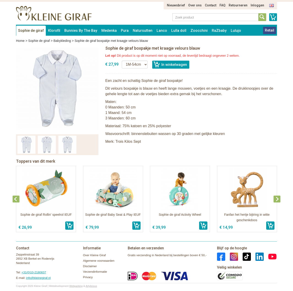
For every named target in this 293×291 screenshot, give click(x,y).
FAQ (222, 5)
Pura (125, 30)
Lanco (162, 30)
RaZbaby (219, 30)
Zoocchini (199, 30)
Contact (210, 5)
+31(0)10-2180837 (34, 272)
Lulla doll (178, 30)
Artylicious (91, 286)
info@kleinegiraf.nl (38, 278)
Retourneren (238, 5)
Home (20, 41)
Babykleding (62, 41)
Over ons (195, 5)
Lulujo (236, 30)
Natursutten (142, 30)
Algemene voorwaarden (98, 260)
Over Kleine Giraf (94, 255)
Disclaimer (90, 266)
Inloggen (257, 5)
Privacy (88, 277)
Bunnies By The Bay (80, 30)
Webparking (76, 286)
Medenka (109, 30)
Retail (269, 30)
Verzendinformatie (95, 271)
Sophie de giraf (31, 30)
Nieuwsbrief (176, 5)
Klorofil (54, 30)
